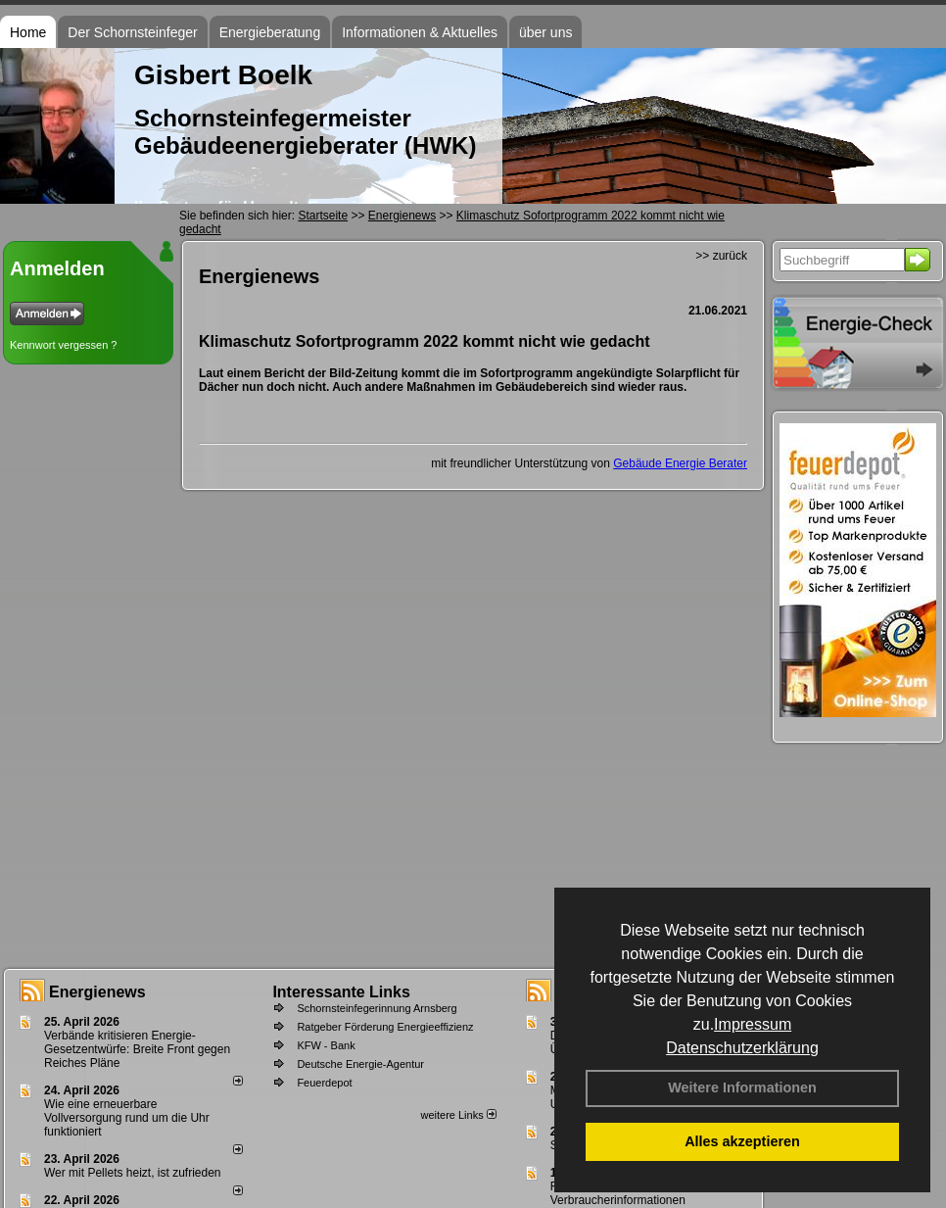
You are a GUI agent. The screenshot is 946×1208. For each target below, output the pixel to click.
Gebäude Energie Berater (680, 463)
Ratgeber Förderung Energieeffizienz (385, 1027)
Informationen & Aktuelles (419, 32)
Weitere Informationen (742, 1087)
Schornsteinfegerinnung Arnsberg (376, 1008)
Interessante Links (341, 992)
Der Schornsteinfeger (132, 32)
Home (28, 32)
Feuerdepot (324, 1082)
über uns (545, 32)
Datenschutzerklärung (742, 1047)
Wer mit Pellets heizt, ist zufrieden (132, 1173)
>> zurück (721, 256)
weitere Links (458, 1115)
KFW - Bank (326, 1045)
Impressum (752, 1024)
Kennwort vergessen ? (63, 345)
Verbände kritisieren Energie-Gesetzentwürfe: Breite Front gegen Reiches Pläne (137, 1049)
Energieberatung (270, 32)
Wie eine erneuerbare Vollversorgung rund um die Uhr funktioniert (127, 1117)
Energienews (97, 992)
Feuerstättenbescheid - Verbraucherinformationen (618, 1193)
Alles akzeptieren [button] (742, 1141)
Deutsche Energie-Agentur (360, 1064)
